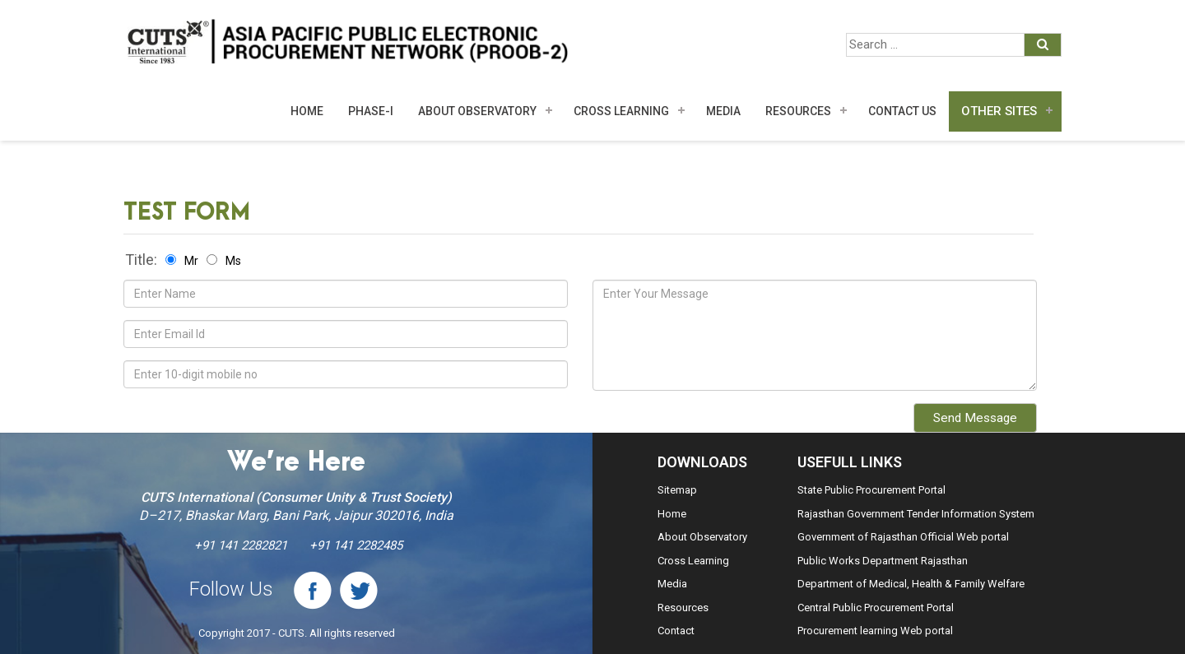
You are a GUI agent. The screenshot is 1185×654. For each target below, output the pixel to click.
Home (306, 111)
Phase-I (370, 111)
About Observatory (477, 111)
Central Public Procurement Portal (875, 607)
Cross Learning (621, 111)
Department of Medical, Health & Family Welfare (911, 583)
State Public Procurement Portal (871, 490)
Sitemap (677, 490)
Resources (798, 111)
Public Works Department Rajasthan (882, 560)
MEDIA (723, 111)
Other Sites (999, 111)
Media (672, 583)
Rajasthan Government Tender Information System (915, 514)
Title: (141, 260)
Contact (676, 630)
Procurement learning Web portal (875, 630)
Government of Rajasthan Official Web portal (903, 537)
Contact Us (902, 111)
